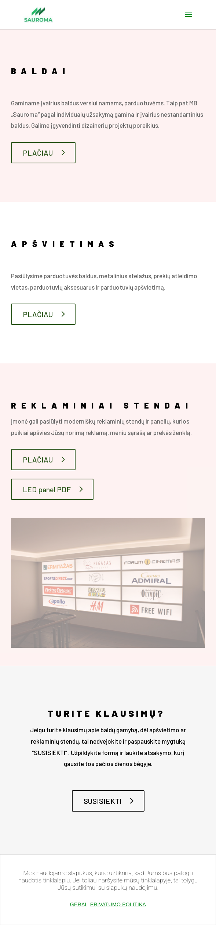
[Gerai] (206, 900)
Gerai (78, 904)
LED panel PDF (47, 489)
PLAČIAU (38, 152)
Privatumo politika (118, 904)
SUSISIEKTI (103, 801)
